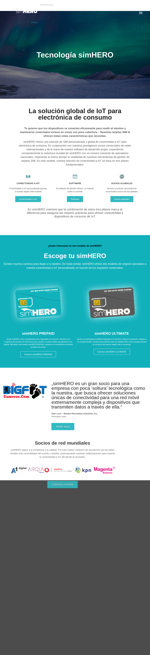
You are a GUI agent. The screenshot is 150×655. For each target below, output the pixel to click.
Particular (46, 5)
